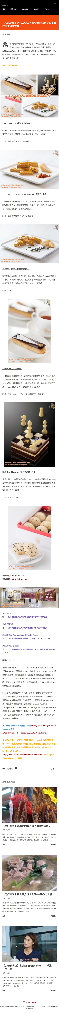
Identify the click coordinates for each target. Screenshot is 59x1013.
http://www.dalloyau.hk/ (43, 725)
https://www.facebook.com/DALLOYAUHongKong (24, 733)
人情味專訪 (24, 9)
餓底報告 (36, 9)
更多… (47, 9)
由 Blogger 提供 (29, 1002)
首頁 (3, 9)
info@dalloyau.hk (19, 579)
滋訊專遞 (10, 769)
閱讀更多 (54, 845)
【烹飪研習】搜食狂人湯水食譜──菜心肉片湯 (27, 894)
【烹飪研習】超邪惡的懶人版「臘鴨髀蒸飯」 (26, 825)
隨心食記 (13, 9)
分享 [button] (52, 769)
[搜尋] (50, 3)
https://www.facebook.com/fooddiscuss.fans (22, 754)
